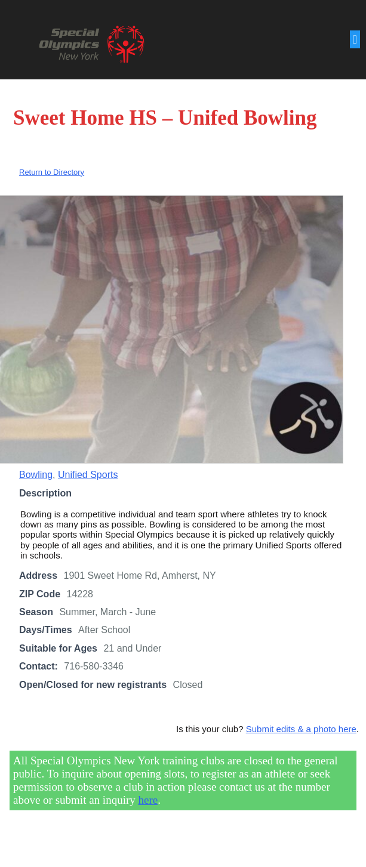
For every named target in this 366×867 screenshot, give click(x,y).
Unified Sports (88, 476)
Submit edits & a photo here (301, 730)
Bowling (36, 476)
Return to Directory (51, 173)
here (148, 800)
